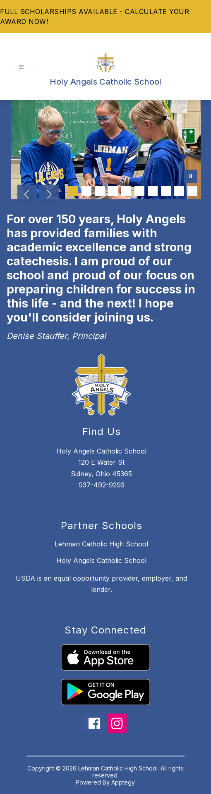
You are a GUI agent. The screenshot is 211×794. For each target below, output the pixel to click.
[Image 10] (192, 191)
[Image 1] (73, 191)
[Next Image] (49, 195)
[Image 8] (166, 191)
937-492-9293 (102, 485)
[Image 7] (153, 191)
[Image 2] (86, 191)
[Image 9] (179, 191)
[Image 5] (126, 191)
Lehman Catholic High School (101, 544)
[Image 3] (100, 191)
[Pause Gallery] (190, 177)
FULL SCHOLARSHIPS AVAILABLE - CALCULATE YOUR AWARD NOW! (94, 16)
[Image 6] (139, 191)
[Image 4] (113, 191)
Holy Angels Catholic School (101, 560)
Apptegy (123, 782)
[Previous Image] (27, 195)
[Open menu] (21, 67)
